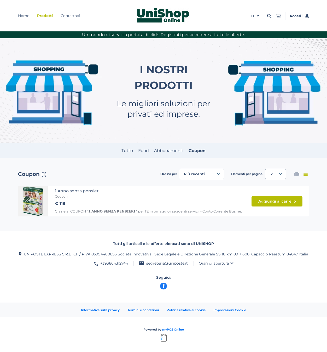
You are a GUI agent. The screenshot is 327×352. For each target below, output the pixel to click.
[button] (278, 16)
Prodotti (45, 15)
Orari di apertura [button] (214, 263)
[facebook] (163, 286)
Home (23, 15)
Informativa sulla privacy (100, 310)
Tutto (127, 150)
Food (143, 150)
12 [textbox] (271, 174)
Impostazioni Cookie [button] (229, 310)
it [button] (253, 16)
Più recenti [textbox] (194, 174)
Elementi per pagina (246, 174)
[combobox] (202, 174)
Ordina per (168, 174)
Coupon (197, 150)
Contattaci (70, 15)
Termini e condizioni (143, 310)
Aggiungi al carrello (277, 201)
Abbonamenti (168, 150)
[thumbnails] (297, 174)
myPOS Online (173, 329)
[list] (305, 174)
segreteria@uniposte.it (167, 263)
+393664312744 (114, 263)
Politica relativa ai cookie (186, 310)
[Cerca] (269, 16)
